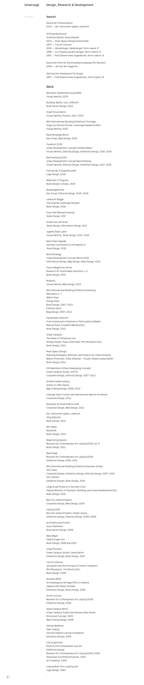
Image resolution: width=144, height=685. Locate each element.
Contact (28, 16)
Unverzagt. (32, 5)
